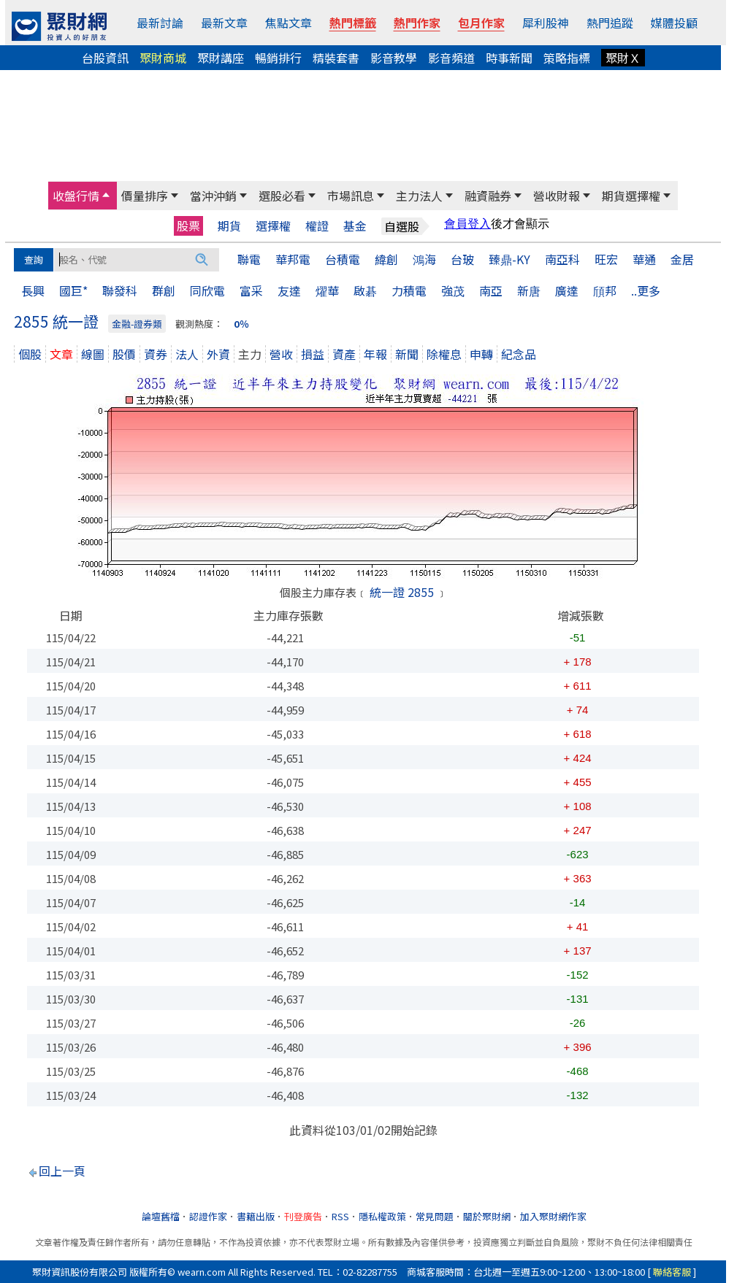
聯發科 (119, 290)
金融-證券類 (137, 324)
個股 (30, 354)
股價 (124, 354)
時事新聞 (509, 57)
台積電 (342, 259)
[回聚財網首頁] (59, 26)
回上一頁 (62, 1170)
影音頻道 (451, 57)
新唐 (529, 290)
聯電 (249, 259)
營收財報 (556, 196)
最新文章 (224, 22)
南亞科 (562, 259)
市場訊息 (350, 196)
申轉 (481, 354)
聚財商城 (163, 57)
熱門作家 (417, 22)
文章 (61, 354)
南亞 (491, 290)
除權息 (444, 354)
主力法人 (419, 196)
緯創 (386, 259)
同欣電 (207, 290)
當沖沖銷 (213, 196)
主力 (249, 354)
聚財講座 (220, 57)
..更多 (645, 290)
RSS (340, 1216)
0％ (241, 324)
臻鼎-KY (509, 259)
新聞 (407, 354)
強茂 (453, 290)
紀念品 (518, 354)
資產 (344, 354)
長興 (33, 290)
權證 (317, 226)
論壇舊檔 (161, 1216)
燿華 (327, 290)
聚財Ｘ (623, 57)
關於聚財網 (487, 1216)
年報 (375, 354)
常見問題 (435, 1216)
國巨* (73, 290)
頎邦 (604, 290)
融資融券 (488, 196)
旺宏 (606, 259)
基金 (355, 226)
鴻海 (424, 259)
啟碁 (365, 290)
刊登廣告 (303, 1216)
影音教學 (393, 57)
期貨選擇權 (631, 196)
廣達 (566, 290)
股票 (188, 225)
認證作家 (208, 1216)
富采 (251, 290)
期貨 (229, 226)
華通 (644, 259)
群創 (163, 290)
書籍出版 (256, 1216)
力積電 (409, 290)
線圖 (92, 354)
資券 (155, 354)
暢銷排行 (278, 57)
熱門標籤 (352, 22)
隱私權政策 (382, 1216)
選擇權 (273, 226)
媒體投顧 (674, 22)
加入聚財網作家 (553, 1216)
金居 (682, 259)
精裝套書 (336, 57)
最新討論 (160, 22)
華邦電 (292, 259)
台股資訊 (105, 57)
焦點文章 (288, 22)
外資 (218, 354)
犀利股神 (545, 22)
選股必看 (282, 196)
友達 (289, 290)
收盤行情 (76, 196)
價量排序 (144, 196)
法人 (187, 354)
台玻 (462, 259)
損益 (312, 354)
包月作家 (481, 22)
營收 (281, 354)
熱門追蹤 (610, 22)
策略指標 (566, 57)
